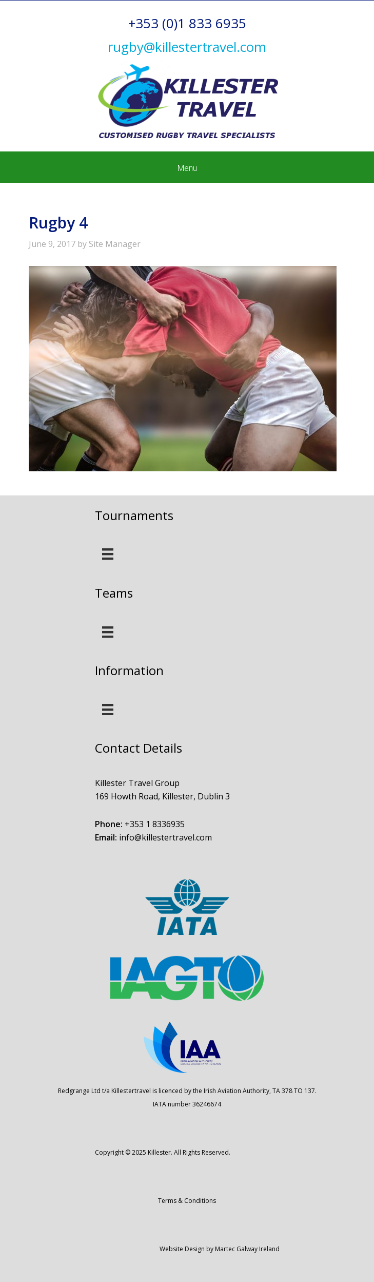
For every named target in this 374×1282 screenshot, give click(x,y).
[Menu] (108, 554)
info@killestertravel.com (165, 837)
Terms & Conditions (187, 1200)
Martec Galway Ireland (247, 1249)
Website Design (182, 1249)
